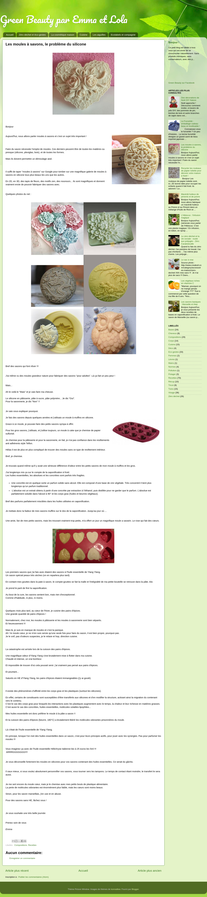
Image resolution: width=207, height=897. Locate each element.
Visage (171, 392)
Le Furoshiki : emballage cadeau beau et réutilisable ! (190, 123)
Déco (170, 348)
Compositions (20, 845)
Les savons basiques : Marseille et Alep (191, 303)
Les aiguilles (99, 34)
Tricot (170, 385)
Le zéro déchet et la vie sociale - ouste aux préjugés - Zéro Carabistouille (190, 240)
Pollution (172, 370)
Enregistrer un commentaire (22, 858)
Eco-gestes (173, 352)
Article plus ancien (149, 870)
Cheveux (172, 333)
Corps (171, 341)
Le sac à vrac (187, 260)
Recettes (32, 845)
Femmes (172, 355)
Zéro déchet (174, 396)
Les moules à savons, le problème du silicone (191, 147)
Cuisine (83, 34)
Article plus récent (17, 870)
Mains (171, 363)
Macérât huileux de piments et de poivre (190, 195)
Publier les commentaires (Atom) (33, 877)
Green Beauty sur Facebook (181, 83)
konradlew (115, 889)
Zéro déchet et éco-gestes (32, 34)
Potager (172, 374)
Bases (171, 329)
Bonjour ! (173, 42)
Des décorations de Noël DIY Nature (190, 99)
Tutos (170, 389)
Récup (171, 381)
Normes (172, 367)
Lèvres (171, 359)
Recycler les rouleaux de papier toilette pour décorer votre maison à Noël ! (191, 172)
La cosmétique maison (62, 34)
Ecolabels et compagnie (123, 34)
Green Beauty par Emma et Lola (63, 19)
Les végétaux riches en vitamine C (190, 282)
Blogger (135, 889)
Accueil (9, 34)
